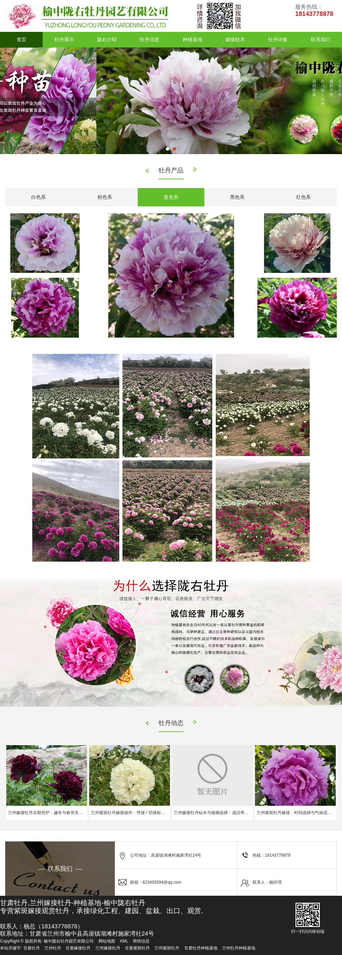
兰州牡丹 (52, 948)
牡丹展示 (64, 39)
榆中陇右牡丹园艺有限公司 (69, 941)
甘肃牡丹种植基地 (200, 948)
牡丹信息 (149, 39)
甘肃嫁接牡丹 (78, 948)
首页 (21, 39)
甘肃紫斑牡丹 (137, 948)
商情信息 (141, 941)
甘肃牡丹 (31, 948)
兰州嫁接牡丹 (107, 948)
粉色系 (104, 197)
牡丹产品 (171, 170)
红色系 (303, 197)
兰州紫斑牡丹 (166, 948)
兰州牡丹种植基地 (238, 948)
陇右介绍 (107, 39)
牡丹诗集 (278, 39)
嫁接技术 (235, 39)
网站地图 (107, 941)
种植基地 (192, 39)
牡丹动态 (171, 723)
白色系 (38, 197)
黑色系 (237, 197)
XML (124, 941)
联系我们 (320, 39)
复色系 (171, 197)
